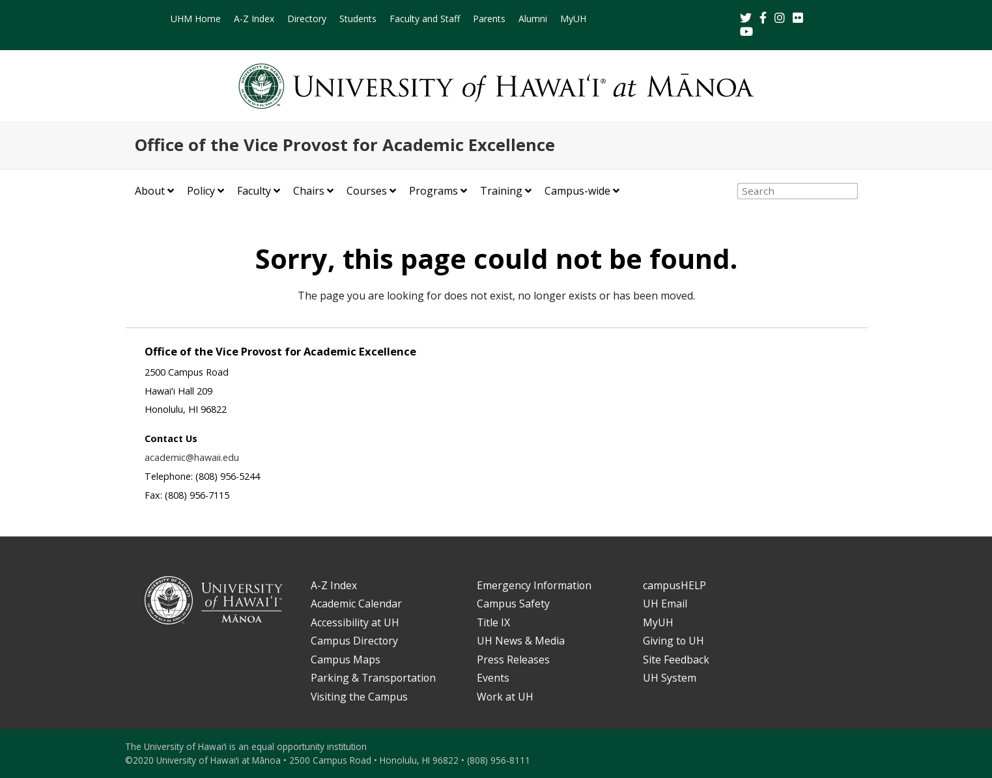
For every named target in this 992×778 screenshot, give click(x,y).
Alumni (532, 18)
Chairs (308, 191)
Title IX (493, 622)
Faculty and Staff (425, 18)
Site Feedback (676, 659)
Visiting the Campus (359, 696)
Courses (367, 191)
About (150, 191)
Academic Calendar (356, 603)
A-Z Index (254, 18)
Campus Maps (345, 659)
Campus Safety (513, 603)
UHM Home (196, 18)
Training (501, 191)
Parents (489, 18)
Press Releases (513, 659)
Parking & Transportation (373, 678)
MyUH (573, 18)
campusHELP (674, 585)
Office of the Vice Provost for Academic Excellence (345, 144)
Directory (306, 18)
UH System (669, 678)
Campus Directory (354, 640)
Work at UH (505, 696)
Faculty (254, 191)
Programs (433, 191)
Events (493, 678)
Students (357, 18)
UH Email (665, 603)
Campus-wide (577, 191)
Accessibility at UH (355, 622)
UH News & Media (521, 640)
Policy (201, 191)
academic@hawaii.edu (192, 457)
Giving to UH (673, 640)
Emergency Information (534, 585)
